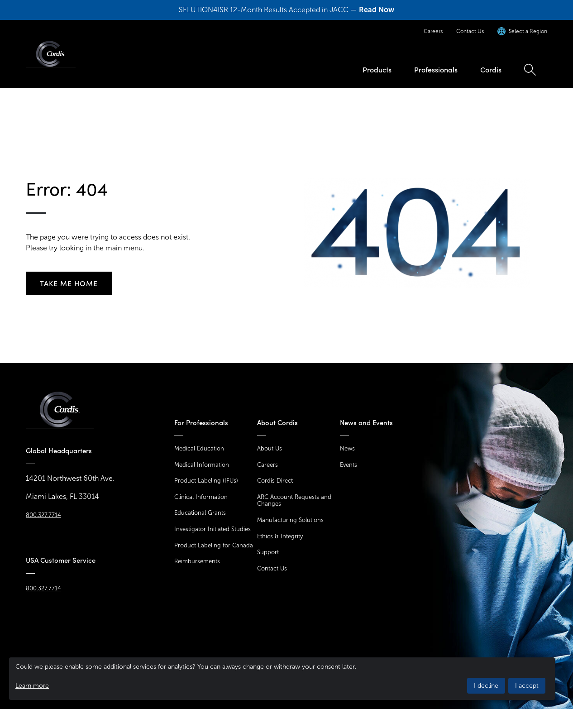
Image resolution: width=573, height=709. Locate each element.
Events (348, 464)
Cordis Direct (275, 480)
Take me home (69, 283)
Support (268, 552)
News (347, 448)
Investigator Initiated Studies (212, 529)
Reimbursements (197, 561)
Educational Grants (200, 512)
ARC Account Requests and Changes (294, 500)
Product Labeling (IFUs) (206, 480)
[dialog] (282, 678)
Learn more (32, 686)
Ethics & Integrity (280, 536)
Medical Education (199, 448)
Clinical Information (201, 496)
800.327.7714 (43, 515)
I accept (527, 686)
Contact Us (470, 31)
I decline (486, 686)
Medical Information (201, 464)
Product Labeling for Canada (213, 545)
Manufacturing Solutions (290, 520)
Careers (433, 31)
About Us (269, 448)
